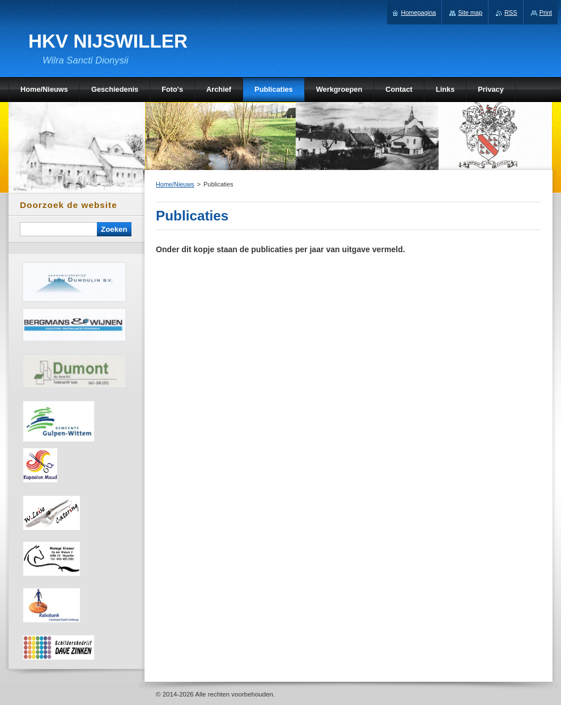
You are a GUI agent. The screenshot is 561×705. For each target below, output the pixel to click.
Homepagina (418, 12)
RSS (510, 12)
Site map (470, 12)
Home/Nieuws (175, 184)
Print (545, 12)
